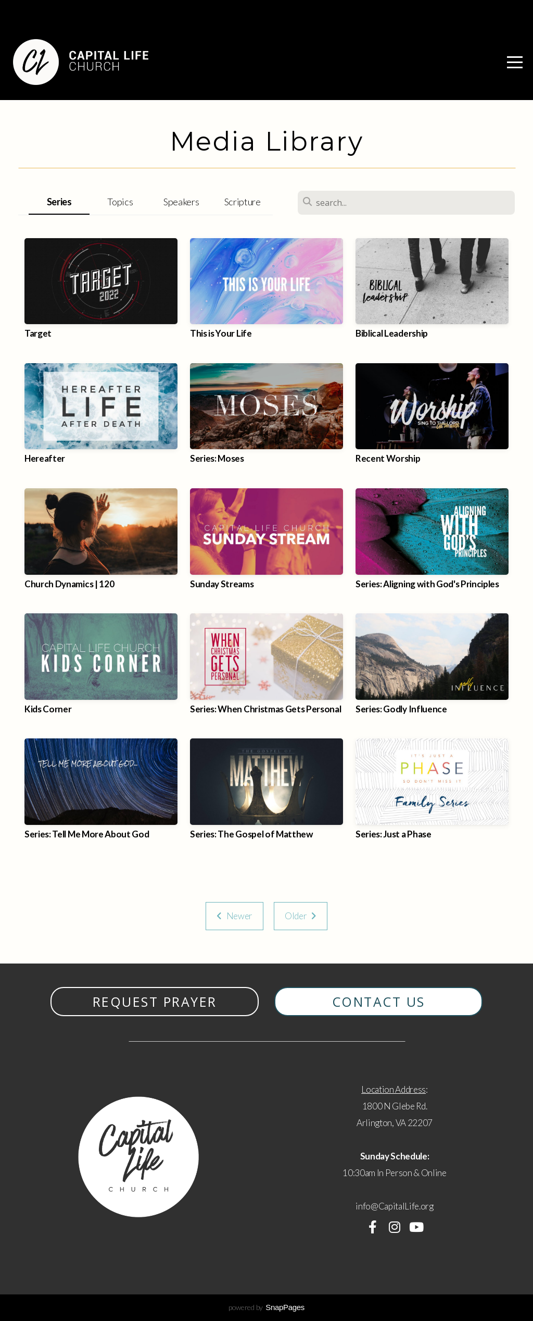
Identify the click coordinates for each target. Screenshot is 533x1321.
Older (300, 915)
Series (59, 201)
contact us (378, 1001)
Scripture (242, 201)
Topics (120, 201)
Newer (234, 915)
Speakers (181, 201)
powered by (266, 1307)
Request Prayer (155, 1001)
